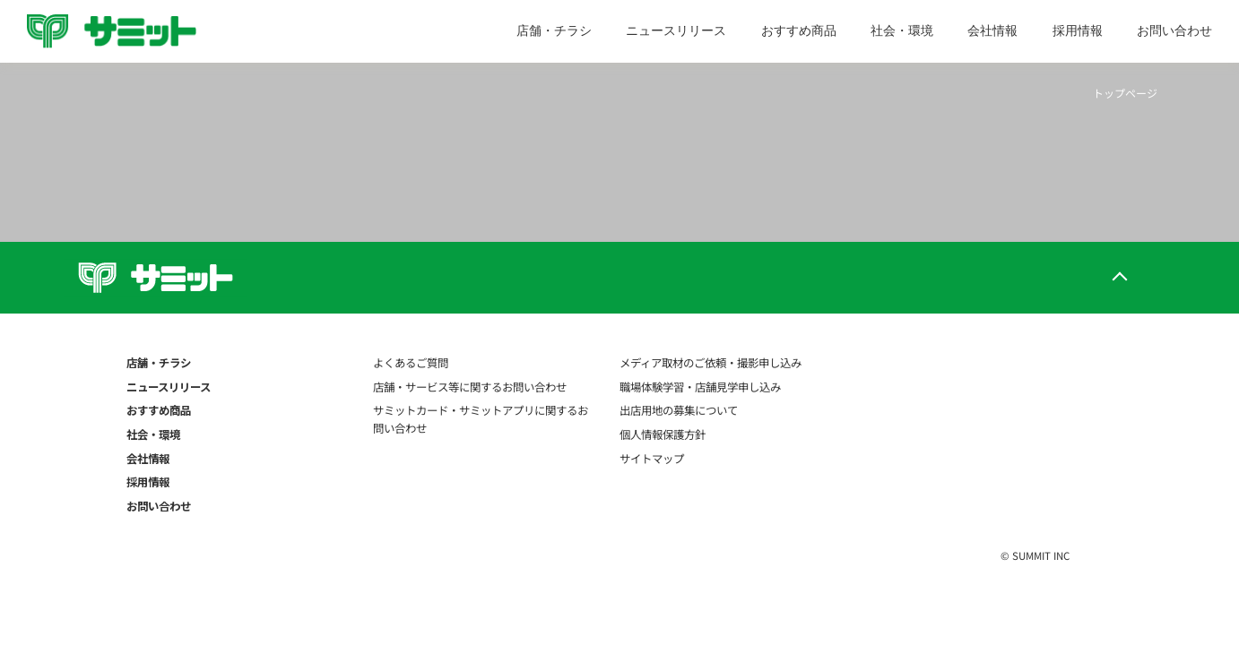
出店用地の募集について (679, 410)
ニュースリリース (676, 30)
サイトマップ (652, 459)
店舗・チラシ (554, 30)
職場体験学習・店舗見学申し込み (700, 387)
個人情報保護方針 (663, 434)
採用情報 (1078, 30)
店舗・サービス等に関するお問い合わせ (470, 387)
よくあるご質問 (410, 363)
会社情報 (992, 30)
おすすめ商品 (798, 30)
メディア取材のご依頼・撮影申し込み (710, 363)
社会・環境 (902, 30)
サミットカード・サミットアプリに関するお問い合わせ (480, 419)
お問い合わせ (1174, 30)
